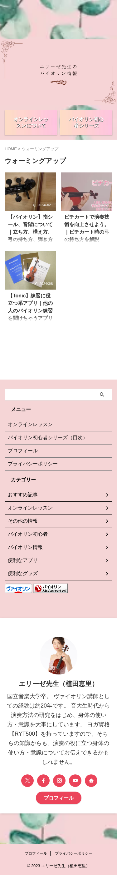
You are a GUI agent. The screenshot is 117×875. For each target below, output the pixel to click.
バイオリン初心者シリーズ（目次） (48, 437)
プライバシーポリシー (33, 463)
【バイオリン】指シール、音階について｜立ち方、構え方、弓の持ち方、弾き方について (30, 232)
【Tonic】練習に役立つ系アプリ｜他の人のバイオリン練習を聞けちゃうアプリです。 (30, 310)
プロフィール (23, 450)
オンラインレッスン (30, 424)
